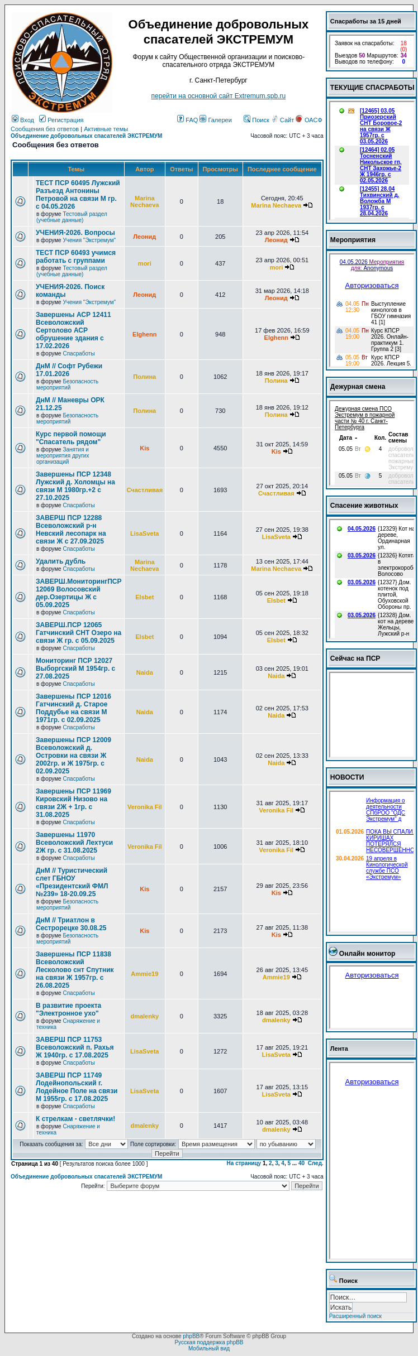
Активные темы (106, 129)
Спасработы (78, 353)
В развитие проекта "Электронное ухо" (68, 1009)
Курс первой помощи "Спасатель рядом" (71, 438)
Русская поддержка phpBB (208, 1342)
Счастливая (145, 490)
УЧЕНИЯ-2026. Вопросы (75, 233)
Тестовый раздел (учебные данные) (71, 217)
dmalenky (144, 1016)
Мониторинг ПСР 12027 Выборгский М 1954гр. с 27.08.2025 (75, 668)
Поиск (256, 120)
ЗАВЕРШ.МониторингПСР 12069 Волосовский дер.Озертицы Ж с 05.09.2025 (79, 593)
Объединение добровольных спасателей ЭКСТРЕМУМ (86, 136)
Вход (23, 120)
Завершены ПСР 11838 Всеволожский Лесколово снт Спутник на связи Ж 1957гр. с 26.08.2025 (75, 969)
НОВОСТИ (347, 777)
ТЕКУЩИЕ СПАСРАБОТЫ (372, 88)
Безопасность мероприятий (67, 384)
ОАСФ (309, 120)
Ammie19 (144, 973)
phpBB (191, 1336)
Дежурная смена (358, 387)
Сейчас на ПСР (355, 658)
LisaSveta (144, 533)
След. (316, 1163)
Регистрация (61, 120)
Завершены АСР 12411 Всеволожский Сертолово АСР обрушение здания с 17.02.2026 (73, 330)
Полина (144, 376)
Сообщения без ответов (45, 129)
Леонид (144, 236)
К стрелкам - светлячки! (75, 1119)
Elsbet (144, 597)
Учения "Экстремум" (89, 240)
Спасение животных (364, 505)
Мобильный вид (209, 1348)
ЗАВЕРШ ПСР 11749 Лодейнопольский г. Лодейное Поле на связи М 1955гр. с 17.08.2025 (76, 1087)
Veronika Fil (144, 807)
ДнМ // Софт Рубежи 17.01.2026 (69, 370)
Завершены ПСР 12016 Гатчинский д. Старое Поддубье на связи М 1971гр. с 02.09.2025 (73, 708)
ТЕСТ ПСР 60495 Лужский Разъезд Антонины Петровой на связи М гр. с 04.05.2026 (78, 194)
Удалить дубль (61, 561)
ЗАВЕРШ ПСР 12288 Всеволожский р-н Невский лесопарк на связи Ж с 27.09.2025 (71, 529)
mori (144, 263)
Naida (144, 672)
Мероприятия (353, 240)
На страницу (244, 1163)
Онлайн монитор (367, 954)
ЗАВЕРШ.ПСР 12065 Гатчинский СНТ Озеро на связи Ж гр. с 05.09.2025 (78, 633)
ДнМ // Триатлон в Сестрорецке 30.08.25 (71, 924)
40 (301, 1163)
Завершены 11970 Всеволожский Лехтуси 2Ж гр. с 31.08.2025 (74, 842)
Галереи (215, 120)
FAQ (187, 120)
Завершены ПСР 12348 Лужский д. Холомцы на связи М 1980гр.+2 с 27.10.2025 (75, 486)
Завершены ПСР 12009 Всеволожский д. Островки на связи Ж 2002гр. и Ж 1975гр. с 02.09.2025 (73, 755)
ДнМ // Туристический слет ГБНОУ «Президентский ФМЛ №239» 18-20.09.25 (72, 882)
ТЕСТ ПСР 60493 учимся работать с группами (76, 257)
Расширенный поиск (355, 1316)
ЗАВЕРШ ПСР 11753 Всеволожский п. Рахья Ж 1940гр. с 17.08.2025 (75, 1047)
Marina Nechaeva (144, 201)
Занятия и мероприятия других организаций (62, 455)
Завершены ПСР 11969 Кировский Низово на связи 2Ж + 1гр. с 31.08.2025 (73, 803)
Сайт (283, 120)
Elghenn (144, 334)
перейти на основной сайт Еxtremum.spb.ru (218, 96)
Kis (144, 448)
